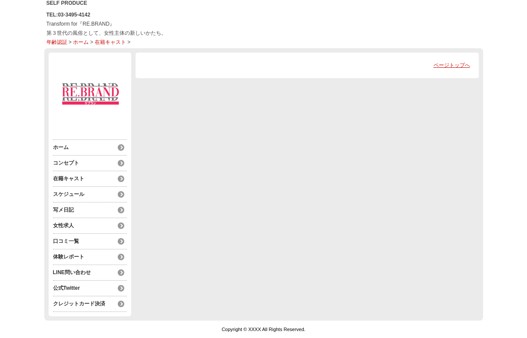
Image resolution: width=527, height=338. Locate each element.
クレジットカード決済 (79, 304)
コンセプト (66, 163)
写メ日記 (63, 210)
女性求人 (63, 225)
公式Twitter (66, 288)
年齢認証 (56, 42)
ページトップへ (452, 65)
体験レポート (68, 257)
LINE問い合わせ (72, 272)
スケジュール (68, 194)
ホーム (81, 42)
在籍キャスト (110, 42)
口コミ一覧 (66, 241)
